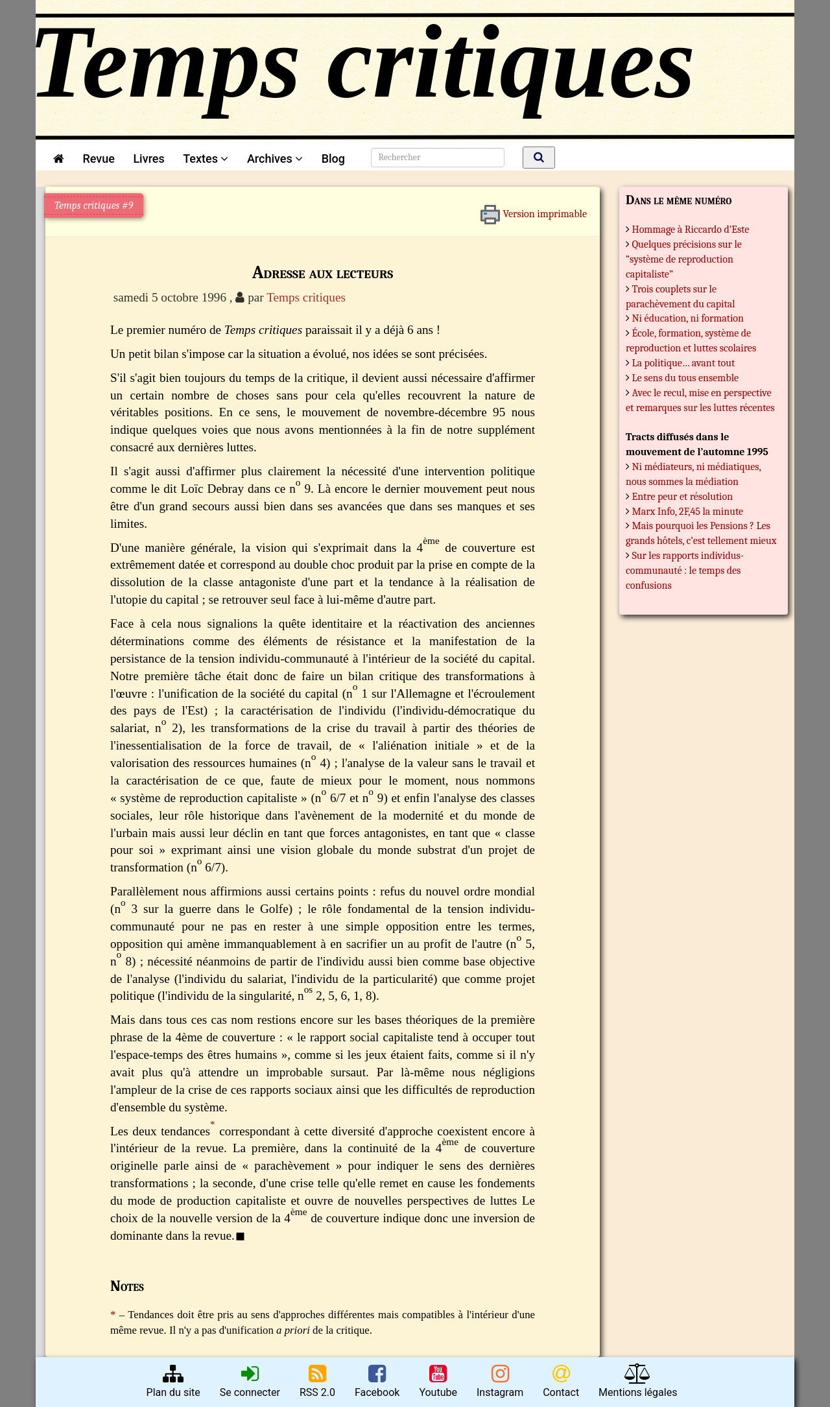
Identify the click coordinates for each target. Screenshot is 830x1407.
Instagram (500, 1381)
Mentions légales (638, 1381)
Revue (98, 158)
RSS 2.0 (317, 1381)
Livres (148, 158)
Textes (205, 158)
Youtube (438, 1381)
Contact (561, 1381)
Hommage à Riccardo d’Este (691, 229)
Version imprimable (533, 209)
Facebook (377, 1381)
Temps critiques (306, 297)
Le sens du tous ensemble (685, 378)
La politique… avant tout (683, 363)
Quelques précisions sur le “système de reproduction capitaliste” (684, 259)
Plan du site (173, 1381)
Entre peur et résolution (682, 497)
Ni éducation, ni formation (688, 318)
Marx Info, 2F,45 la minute (688, 511)
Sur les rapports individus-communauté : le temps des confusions (685, 570)
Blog (336, 158)
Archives (275, 158)
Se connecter (250, 1381)
